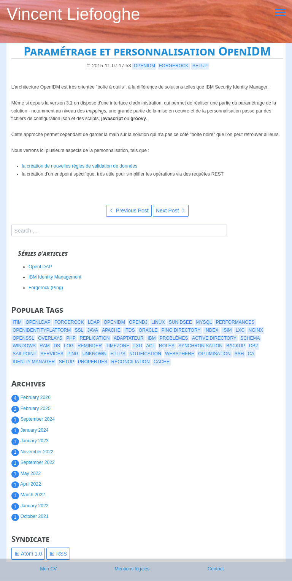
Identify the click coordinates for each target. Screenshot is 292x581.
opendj (138, 322)
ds (57, 345)
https (117, 353)
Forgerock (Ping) (46, 287)
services (51, 353)
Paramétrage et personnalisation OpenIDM (147, 51)
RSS (58, 554)
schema (250, 338)
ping (72, 353)
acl (150, 345)
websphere (179, 353)
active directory (214, 338)
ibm (152, 338)
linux (158, 322)
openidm (144, 65)
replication (94, 338)
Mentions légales (132, 569)
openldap (37, 322)
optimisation (214, 353)
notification (145, 353)
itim (17, 322)
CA (251, 353)
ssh (239, 353)
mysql (204, 322)
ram (45, 345)
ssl (79, 330)
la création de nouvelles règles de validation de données (80, 166)
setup (200, 65)
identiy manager (34, 361)
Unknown (94, 353)
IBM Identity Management (55, 277)
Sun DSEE (180, 322)
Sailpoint (24, 353)
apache (111, 330)
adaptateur (129, 338)
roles (167, 345)
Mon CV (48, 569)
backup (235, 345)
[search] (119, 230)
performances (235, 322)
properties (92, 361)
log (68, 345)
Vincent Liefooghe (73, 14)
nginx (256, 330)
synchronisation (200, 345)
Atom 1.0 (28, 554)
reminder (90, 345)
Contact (216, 569)
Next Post (171, 210)
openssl (23, 338)
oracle (148, 330)
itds (129, 330)
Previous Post (129, 210)
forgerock (173, 65)
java (92, 330)
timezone (117, 345)
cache (162, 361)
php (71, 338)
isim (227, 330)
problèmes (174, 338)
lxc (240, 330)
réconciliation (130, 361)
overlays (50, 338)
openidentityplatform (42, 330)
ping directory (181, 330)
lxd (137, 345)
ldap (94, 322)
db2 (253, 345)
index (212, 330)
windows (24, 345)
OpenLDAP (40, 266)
